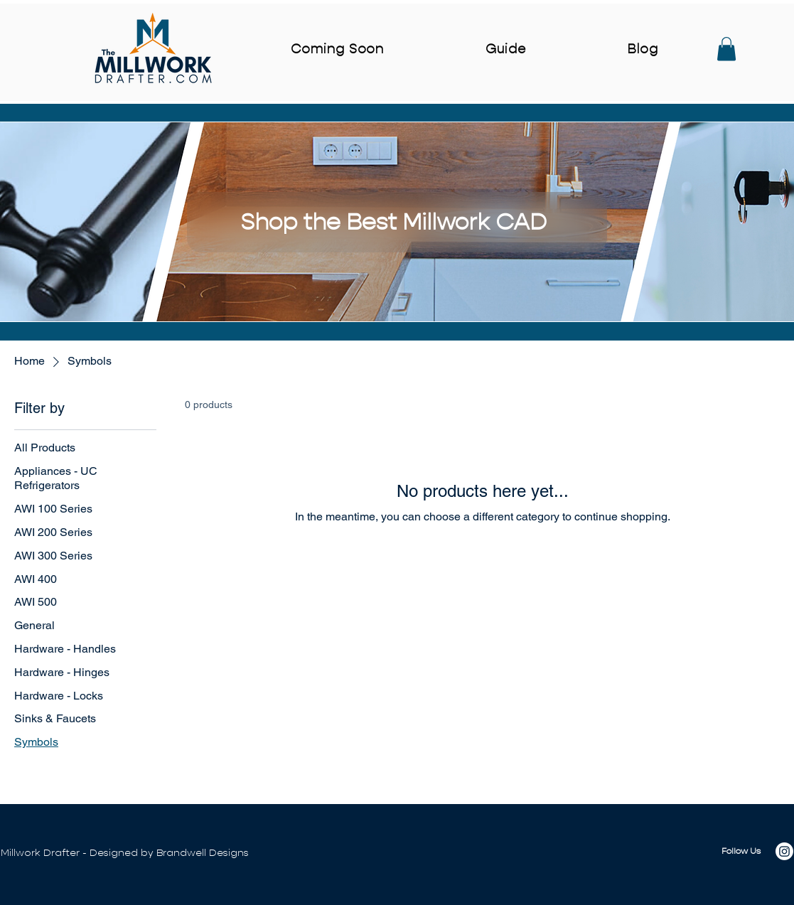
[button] (726, 48)
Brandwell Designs (202, 852)
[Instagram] (784, 851)
